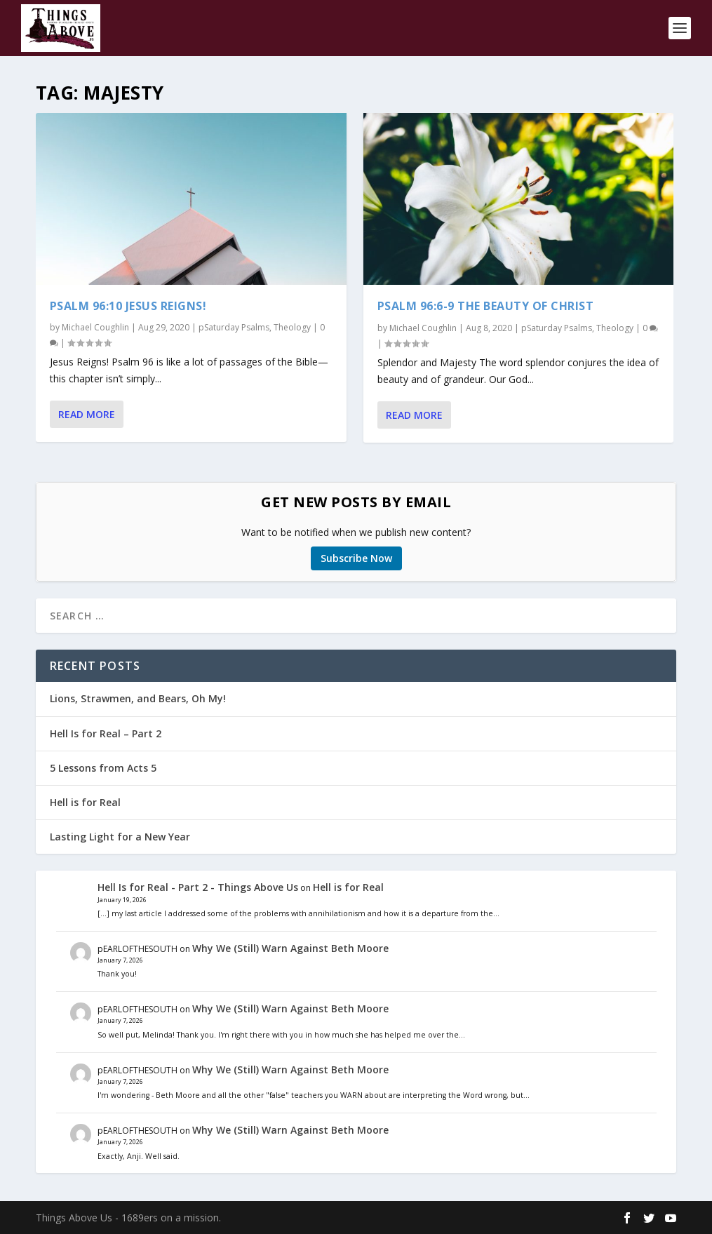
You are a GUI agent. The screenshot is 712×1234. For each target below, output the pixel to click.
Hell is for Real (85, 802)
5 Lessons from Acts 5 (103, 767)
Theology (292, 327)
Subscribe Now (356, 558)
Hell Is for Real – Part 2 (105, 733)
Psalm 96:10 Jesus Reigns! (128, 306)
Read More (86, 414)
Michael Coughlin (95, 327)
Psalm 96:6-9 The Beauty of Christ (485, 306)
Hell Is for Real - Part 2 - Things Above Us (198, 887)
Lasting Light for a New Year (120, 836)
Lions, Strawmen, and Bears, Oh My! (138, 698)
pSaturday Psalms (234, 327)
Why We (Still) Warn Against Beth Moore (290, 948)
